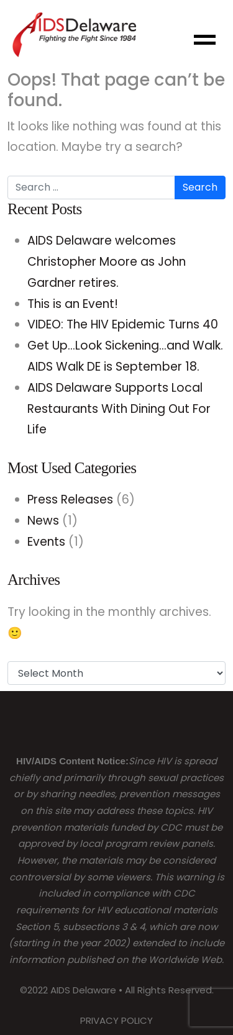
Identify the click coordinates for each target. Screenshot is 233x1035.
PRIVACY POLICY (116, 1020)
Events (46, 541)
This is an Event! (72, 304)
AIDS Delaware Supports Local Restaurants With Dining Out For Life (119, 408)
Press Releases (70, 499)
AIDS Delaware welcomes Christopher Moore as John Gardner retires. (106, 261)
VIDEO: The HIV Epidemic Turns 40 (122, 324)
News (43, 520)
